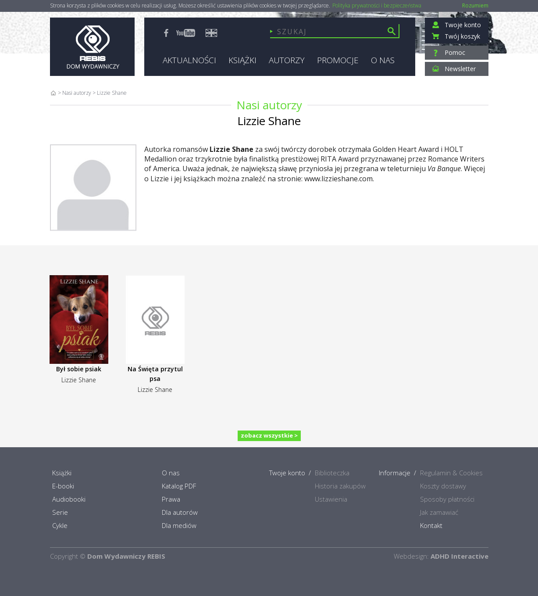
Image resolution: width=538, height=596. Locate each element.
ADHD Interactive (459, 556)
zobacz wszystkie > (269, 435)
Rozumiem (475, 5)
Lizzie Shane (78, 380)
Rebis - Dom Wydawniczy (92, 47)
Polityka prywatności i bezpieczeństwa (376, 5)
